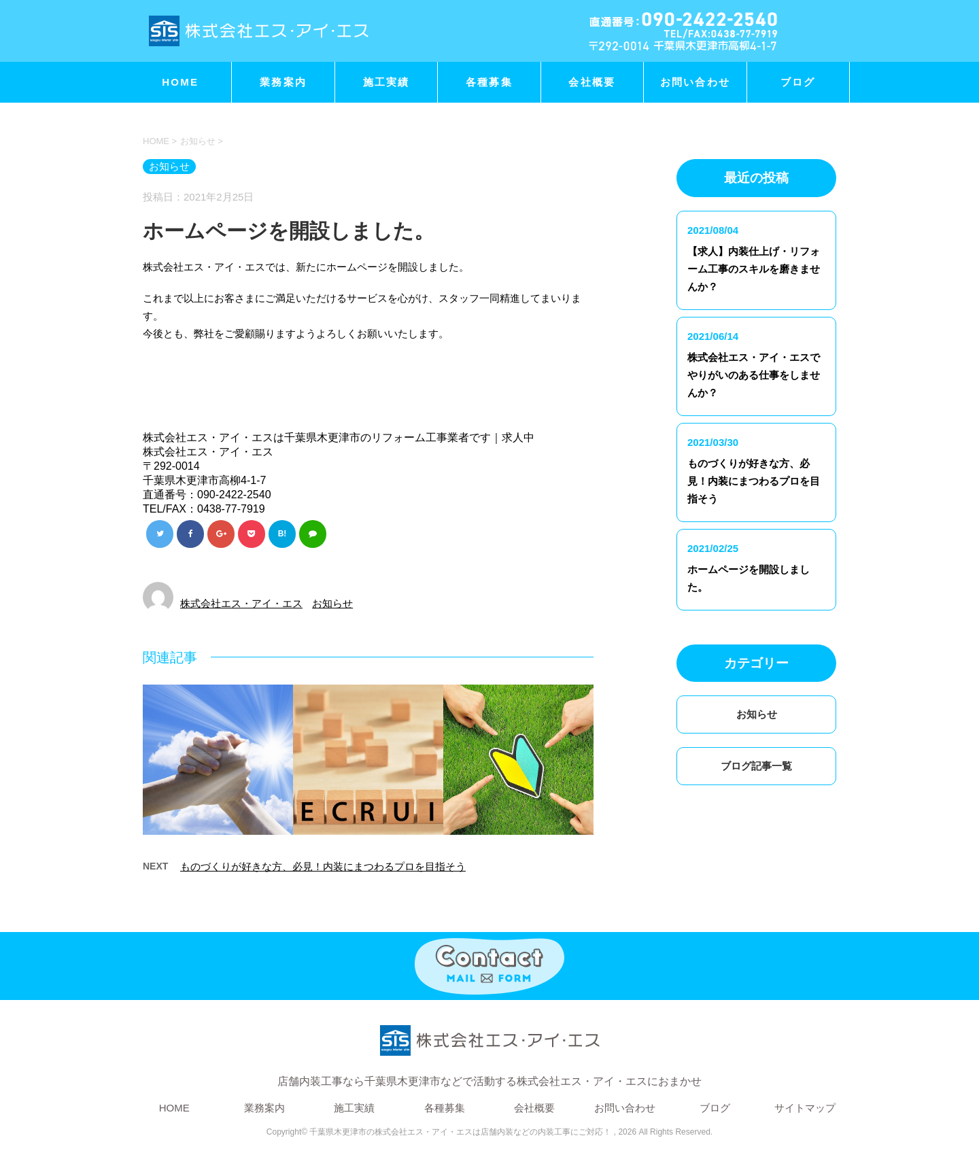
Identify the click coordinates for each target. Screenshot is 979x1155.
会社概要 (591, 82)
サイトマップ (805, 1108)
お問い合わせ (695, 82)
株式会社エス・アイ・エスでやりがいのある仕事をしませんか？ (753, 374)
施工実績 (386, 82)
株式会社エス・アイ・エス (241, 603)
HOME (180, 82)
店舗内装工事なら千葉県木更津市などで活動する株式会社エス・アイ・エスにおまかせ (489, 1052)
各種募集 (489, 82)
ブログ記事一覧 (756, 766)
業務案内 (283, 82)
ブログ (798, 82)
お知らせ (332, 603)
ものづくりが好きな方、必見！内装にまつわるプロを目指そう (323, 866)
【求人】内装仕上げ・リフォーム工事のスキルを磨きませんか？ (753, 268)
